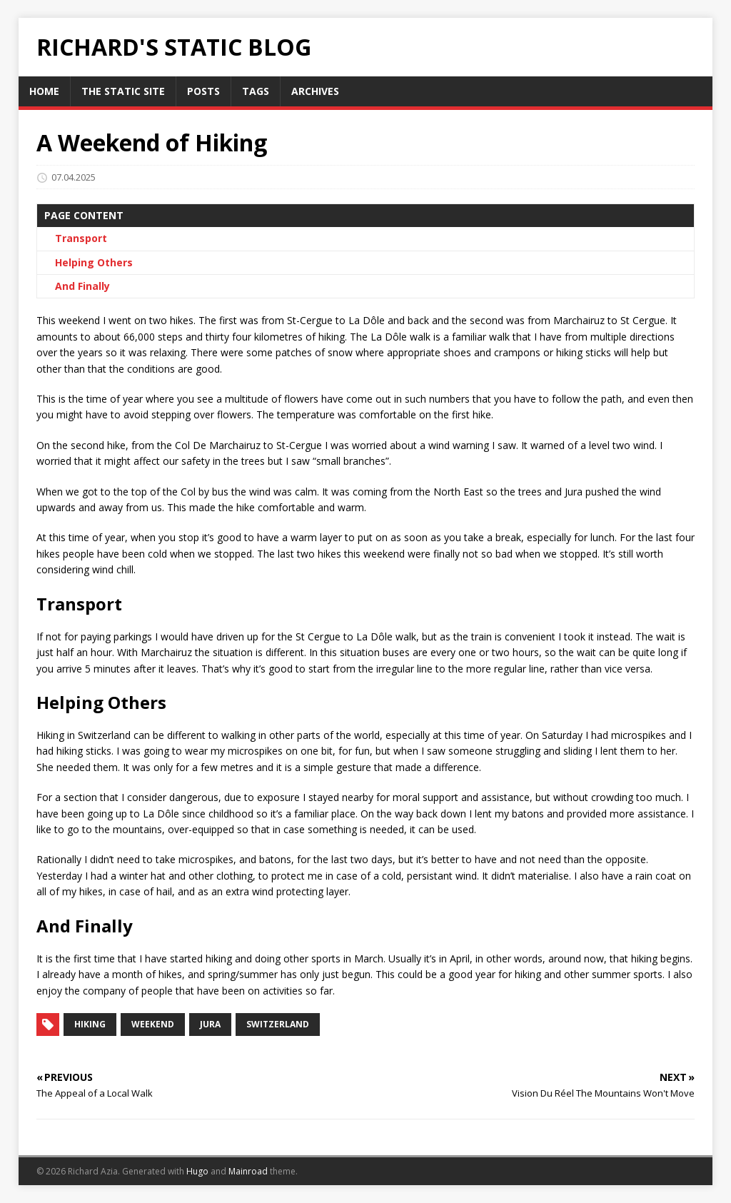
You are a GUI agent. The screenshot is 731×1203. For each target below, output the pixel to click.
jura (210, 1024)
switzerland (277, 1024)
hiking (90, 1024)
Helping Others (94, 262)
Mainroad (248, 1171)
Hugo (197, 1171)
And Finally (82, 286)
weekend (152, 1024)
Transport (81, 238)
